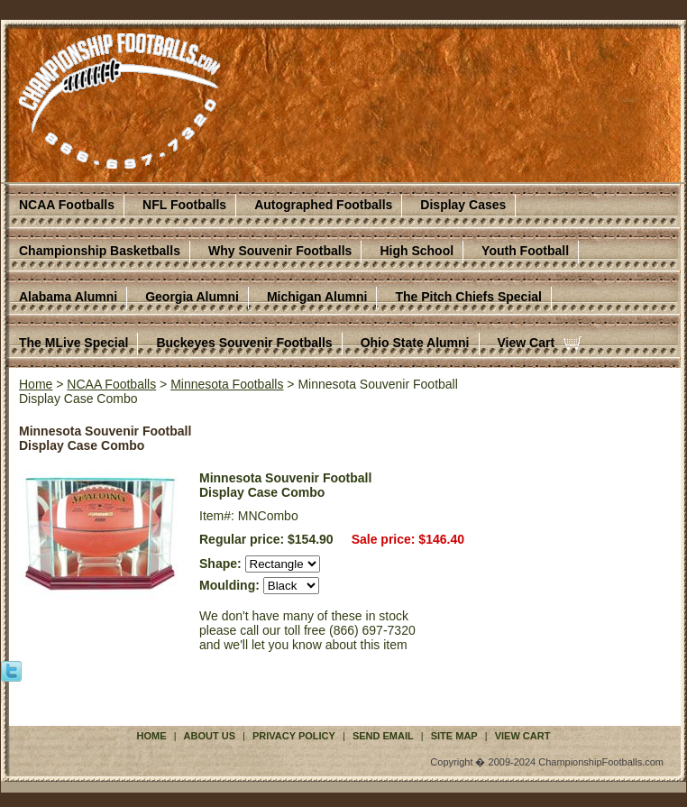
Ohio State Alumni (415, 342)
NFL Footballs (184, 204)
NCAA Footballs (66, 204)
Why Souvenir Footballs (280, 250)
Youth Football (525, 250)
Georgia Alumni (192, 296)
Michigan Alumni (317, 296)
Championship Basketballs (99, 250)
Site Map (454, 735)
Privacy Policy (293, 735)
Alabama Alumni (68, 296)
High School (416, 250)
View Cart (526, 342)
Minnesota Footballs (226, 384)
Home (35, 384)
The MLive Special (73, 342)
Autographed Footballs (323, 204)
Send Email (383, 735)
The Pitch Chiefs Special (468, 296)
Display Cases (463, 204)
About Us (209, 735)
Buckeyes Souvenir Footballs (244, 342)
